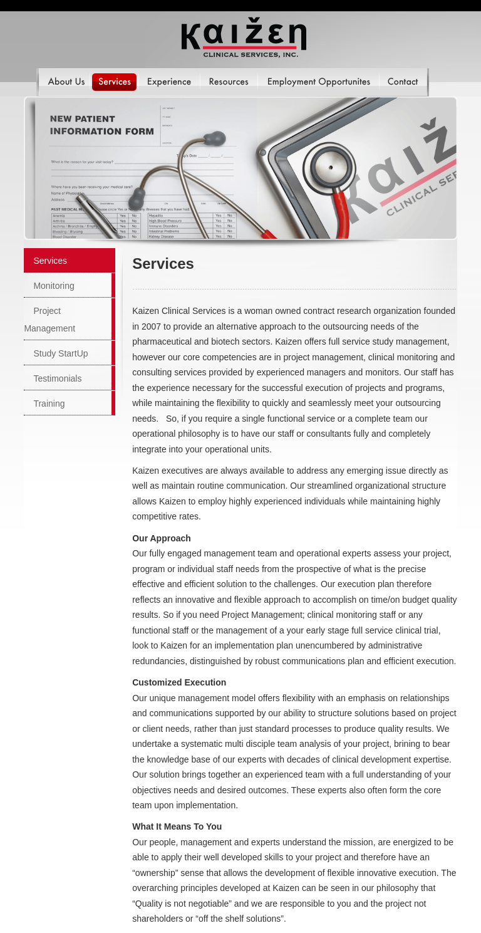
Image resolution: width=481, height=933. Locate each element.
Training (49, 404)
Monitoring (53, 286)
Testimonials (57, 378)
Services (50, 261)
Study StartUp (60, 353)
